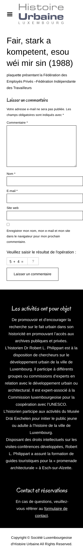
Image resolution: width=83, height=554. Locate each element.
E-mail (12, 191)
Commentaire (17, 122)
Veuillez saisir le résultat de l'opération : (41, 252)
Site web (13, 208)
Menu (11, 14)
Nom (11, 173)
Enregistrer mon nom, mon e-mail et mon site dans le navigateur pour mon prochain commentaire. (38, 236)
